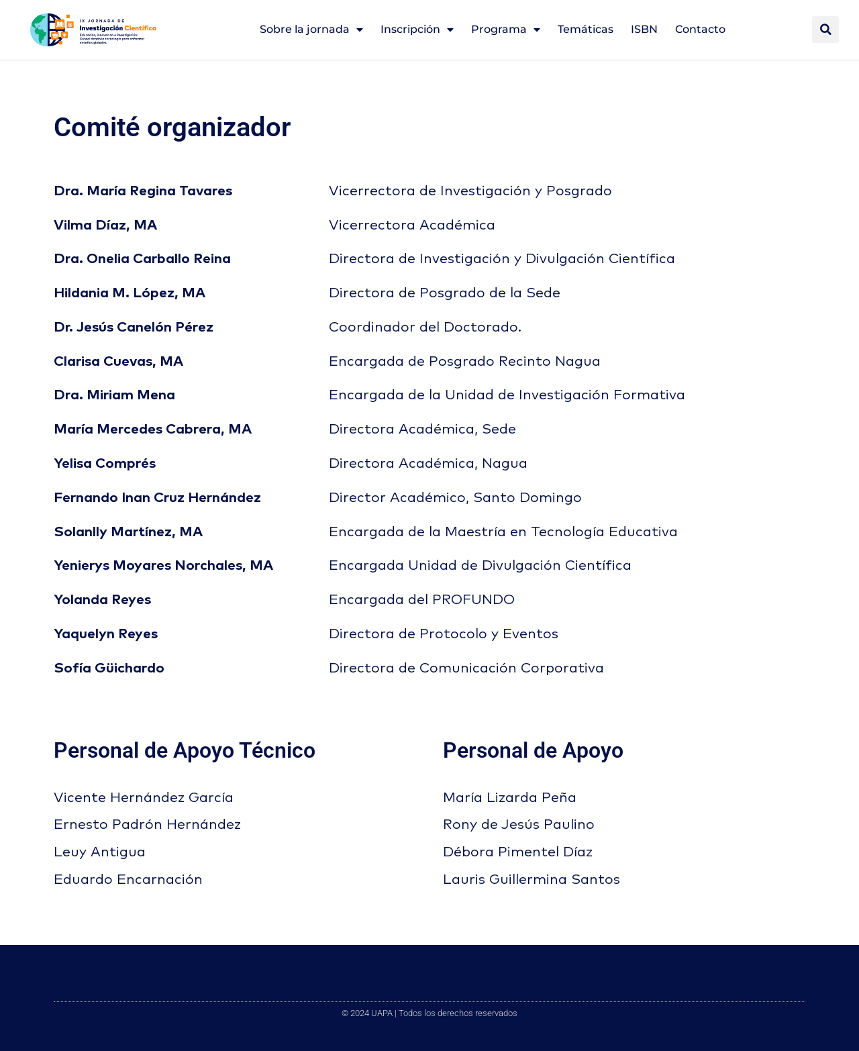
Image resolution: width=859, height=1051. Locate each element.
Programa (505, 29)
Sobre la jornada (311, 29)
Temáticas (585, 29)
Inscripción (417, 29)
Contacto (700, 29)
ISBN (644, 29)
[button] (825, 29)
